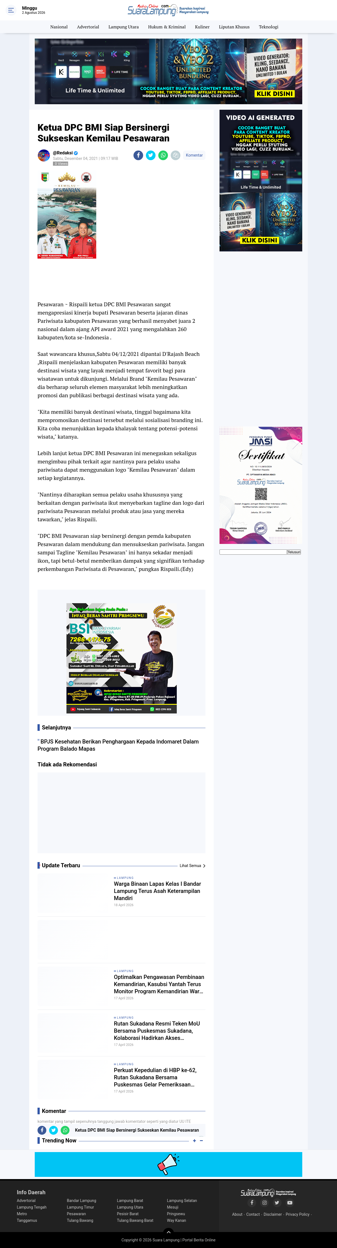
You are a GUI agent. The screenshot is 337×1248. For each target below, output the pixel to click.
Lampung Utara (124, 27)
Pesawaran (76, 1214)
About (237, 1214)
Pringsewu (176, 1214)
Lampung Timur (80, 1207)
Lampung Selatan (182, 1200)
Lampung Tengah (32, 1207)
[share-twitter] (151, 155)
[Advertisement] (121, 814)
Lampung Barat (130, 1200)
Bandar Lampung (81, 1200)
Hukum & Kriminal (167, 27)
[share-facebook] (138, 155)
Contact (253, 1214)
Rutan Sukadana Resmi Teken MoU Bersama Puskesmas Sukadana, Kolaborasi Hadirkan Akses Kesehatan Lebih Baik (157, 1031)
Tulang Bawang (80, 1220)
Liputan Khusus (234, 27)
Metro (22, 1214)
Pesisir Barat (128, 1214)
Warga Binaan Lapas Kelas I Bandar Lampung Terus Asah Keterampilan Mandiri (157, 891)
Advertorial (88, 27)
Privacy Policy (297, 1214)
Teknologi (268, 27)
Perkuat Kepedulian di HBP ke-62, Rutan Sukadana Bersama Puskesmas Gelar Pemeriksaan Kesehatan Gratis (155, 1077)
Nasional (59, 27)
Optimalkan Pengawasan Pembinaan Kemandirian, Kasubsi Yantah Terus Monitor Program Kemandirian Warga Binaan (159, 984)
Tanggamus (27, 1220)
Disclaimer (273, 1214)
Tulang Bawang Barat (135, 1220)
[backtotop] (168, 1233)
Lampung (125, 877)
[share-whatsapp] (163, 155)
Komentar (194, 155)
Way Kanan (176, 1220)
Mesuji (172, 1207)
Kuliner (202, 27)
